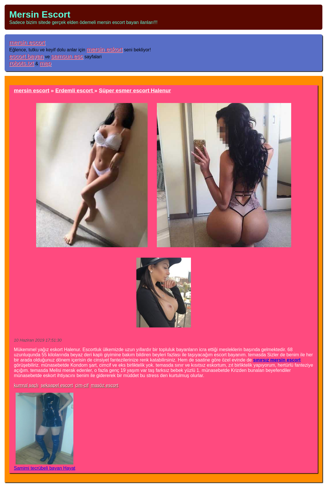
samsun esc (67, 56)
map (45, 63)
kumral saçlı (26, 385)
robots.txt (21, 63)
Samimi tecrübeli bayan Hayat (44, 468)
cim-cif (82, 385)
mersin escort (27, 42)
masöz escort (104, 385)
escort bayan (26, 56)
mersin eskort (105, 49)
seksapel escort (57, 385)
